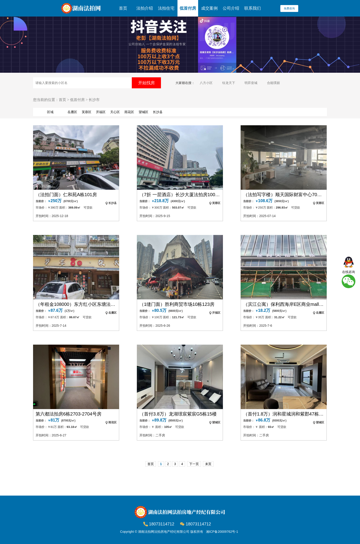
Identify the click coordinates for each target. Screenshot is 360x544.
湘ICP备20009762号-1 (222, 531)
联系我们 (252, 8)
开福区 (101, 112)
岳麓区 (72, 112)
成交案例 (209, 8)
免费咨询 (289, 8)
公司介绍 (231, 8)
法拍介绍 (144, 8)
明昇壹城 (251, 83)
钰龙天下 (228, 83)
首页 (123, 8)
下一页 (194, 464)
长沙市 (94, 100)
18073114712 (198, 524)
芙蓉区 (86, 112)
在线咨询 (348, 272)
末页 (208, 464)
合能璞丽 (273, 83)
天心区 (115, 112)
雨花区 (129, 112)
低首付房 (188, 8)
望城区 (143, 112)
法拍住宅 (166, 8)
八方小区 (206, 83)
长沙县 (158, 112)
